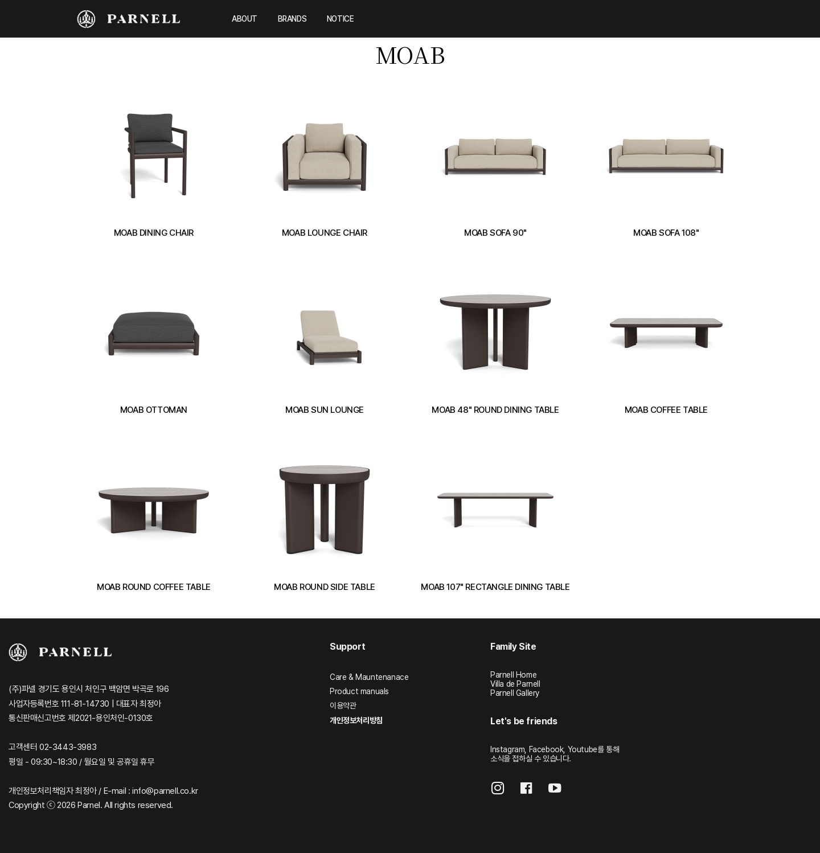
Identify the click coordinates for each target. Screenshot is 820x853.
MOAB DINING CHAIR (154, 232)
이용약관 (343, 705)
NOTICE (340, 18)
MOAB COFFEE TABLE (666, 409)
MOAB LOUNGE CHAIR (324, 232)
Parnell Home (513, 674)
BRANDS (292, 18)
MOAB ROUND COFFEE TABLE (154, 586)
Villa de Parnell (515, 683)
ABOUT (244, 18)
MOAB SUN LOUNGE (324, 409)
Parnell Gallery (514, 693)
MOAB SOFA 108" (666, 232)
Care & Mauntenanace (369, 677)
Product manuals (359, 691)
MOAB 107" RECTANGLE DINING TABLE (495, 586)
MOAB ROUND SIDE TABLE (324, 586)
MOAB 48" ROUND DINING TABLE (495, 409)
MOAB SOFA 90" (495, 232)
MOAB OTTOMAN (153, 409)
